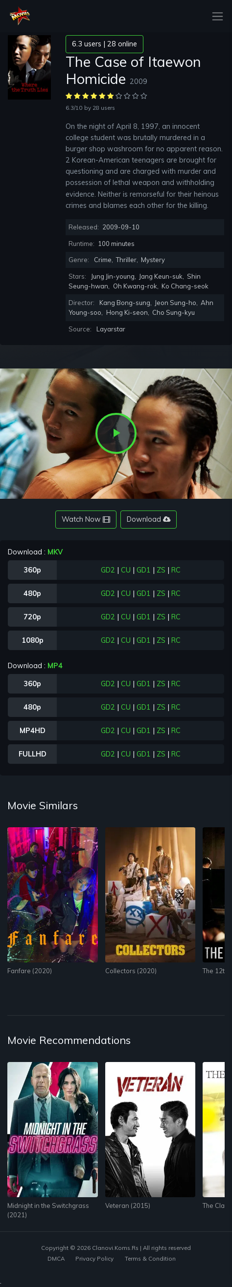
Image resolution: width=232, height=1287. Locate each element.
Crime (103, 260)
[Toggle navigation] (214, 16)
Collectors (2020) (131, 971)
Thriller (126, 260)
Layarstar (110, 329)
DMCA (56, 1258)
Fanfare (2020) (29, 971)
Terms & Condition (150, 1258)
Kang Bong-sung (124, 302)
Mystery (153, 260)
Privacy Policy (94, 1258)
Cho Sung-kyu (173, 312)
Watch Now (86, 519)
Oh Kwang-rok (135, 286)
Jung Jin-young (113, 276)
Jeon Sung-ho (175, 302)
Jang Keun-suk (161, 276)
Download (148, 519)
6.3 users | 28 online (104, 44)
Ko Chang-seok (185, 286)
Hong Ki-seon (127, 312)
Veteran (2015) (127, 1205)
